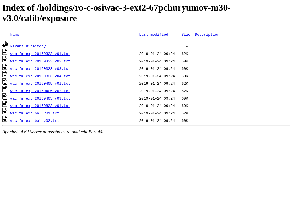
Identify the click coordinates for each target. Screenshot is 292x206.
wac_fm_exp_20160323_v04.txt (40, 75)
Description (207, 34)
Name (14, 34)
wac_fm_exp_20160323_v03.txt (40, 68)
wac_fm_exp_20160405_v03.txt (40, 98)
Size (185, 34)
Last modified (153, 34)
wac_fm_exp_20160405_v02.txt (40, 90)
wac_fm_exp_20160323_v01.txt (40, 53)
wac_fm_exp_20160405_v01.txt (40, 83)
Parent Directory (28, 46)
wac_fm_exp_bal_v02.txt (34, 120)
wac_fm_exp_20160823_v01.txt (40, 105)
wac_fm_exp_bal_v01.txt (34, 113)
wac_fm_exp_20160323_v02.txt (40, 61)
